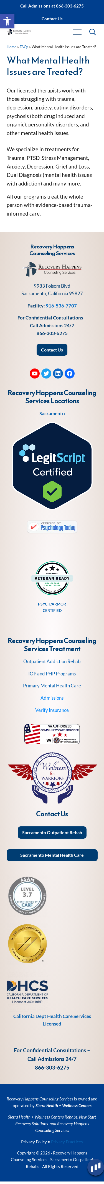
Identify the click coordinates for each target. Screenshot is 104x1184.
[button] (7, 21)
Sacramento (52, 416)
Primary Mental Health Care (52, 688)
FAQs (24, 49)
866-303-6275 (52, 335)
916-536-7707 (61, 308)
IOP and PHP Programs (52, 676)
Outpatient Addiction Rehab (52, 664)
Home (11, 49)
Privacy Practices (67, 1143)
